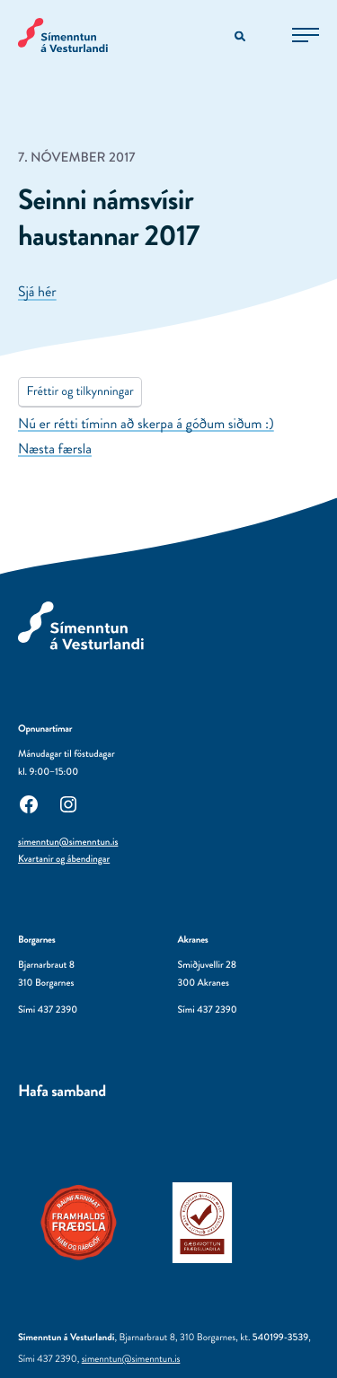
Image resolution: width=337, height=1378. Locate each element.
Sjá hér (37, 292)
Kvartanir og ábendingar (64, 859)
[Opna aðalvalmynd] (305, 35)
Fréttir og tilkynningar (79, 391)
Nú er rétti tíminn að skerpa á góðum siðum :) (146, 424)
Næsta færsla (55, 449)
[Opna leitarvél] (241, 37)
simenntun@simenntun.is (68, 842)
